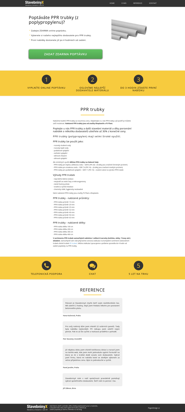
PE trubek (73, 243)
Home (112, 3)
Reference (137, 3)
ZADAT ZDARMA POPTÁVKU (65, 54)
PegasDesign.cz (154, 408)
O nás (124, 3)
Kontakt (153, 3)
